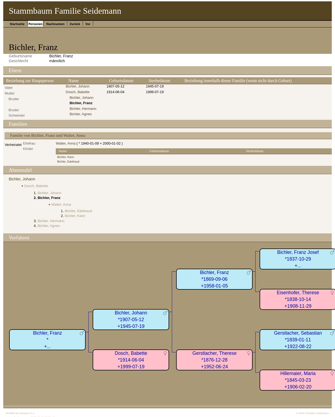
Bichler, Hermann (82, 109)
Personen (35, 24)
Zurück (75, 24)
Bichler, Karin (65, 157)
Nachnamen (55, 24)
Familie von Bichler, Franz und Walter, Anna (47, 135)
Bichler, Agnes (80, 114)
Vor (87, 24)
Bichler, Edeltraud (68, 161)
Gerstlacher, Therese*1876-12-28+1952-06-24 (214, 360)
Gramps (23, 413)
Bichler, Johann (78, 86)
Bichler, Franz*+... (47, 339)
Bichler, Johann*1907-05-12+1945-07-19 (131, 319)
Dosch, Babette (78, 92)
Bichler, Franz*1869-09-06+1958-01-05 (214, 279)
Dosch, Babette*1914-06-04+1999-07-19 (131, 360)
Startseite (17, 24)
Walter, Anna (65, 143)
